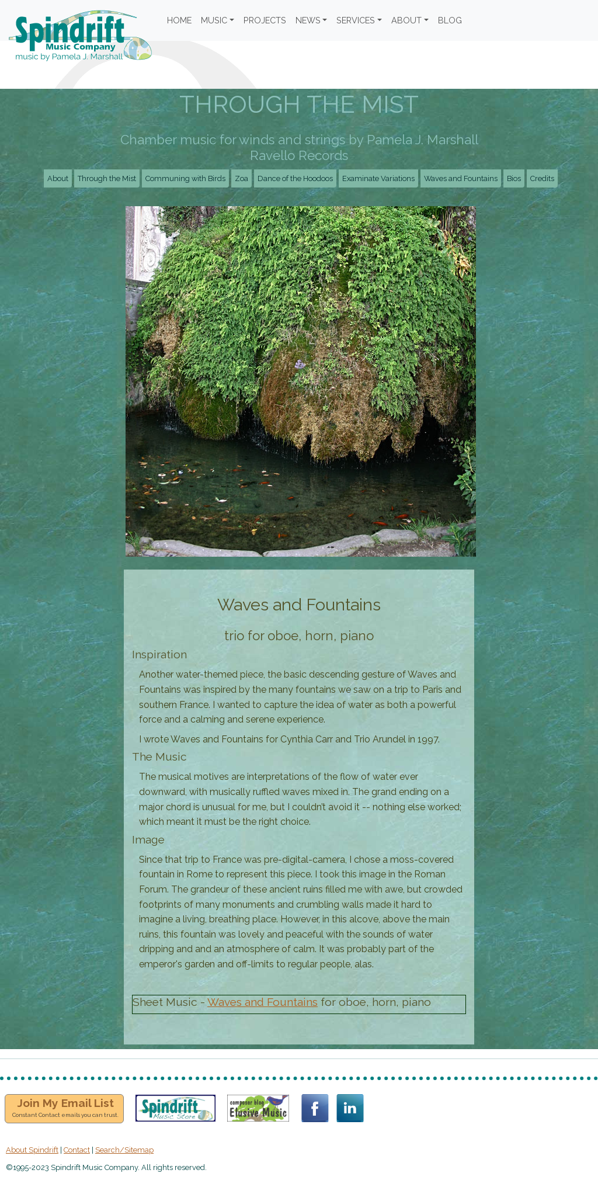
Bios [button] (514, 178)
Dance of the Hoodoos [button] (295, 178)
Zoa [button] (241, 178)
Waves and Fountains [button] (461, 178)
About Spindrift (32, 1150)
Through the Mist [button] (107, 178)
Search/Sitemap (124, 1150)
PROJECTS (265, 20)
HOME (179, 20)
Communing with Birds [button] (185, 178)
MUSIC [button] (214, 20)
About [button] (57, 178)
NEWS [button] (308, 20)
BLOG (450, 20)
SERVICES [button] (355, 20)
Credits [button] (542, 178)
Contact (77, 1150)
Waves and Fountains (262, 1001)
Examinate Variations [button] (378, 178)
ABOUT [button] (406, 20)
